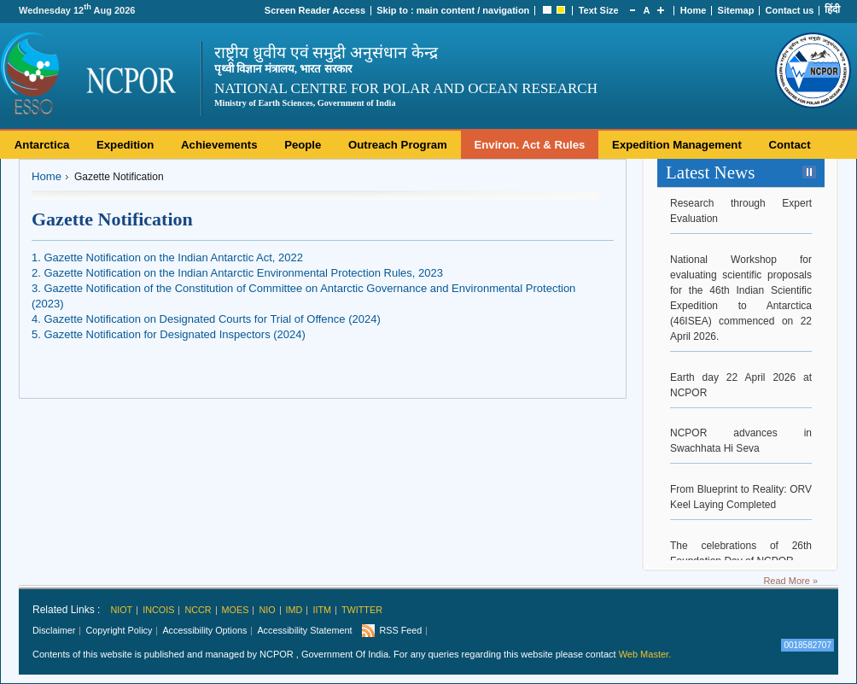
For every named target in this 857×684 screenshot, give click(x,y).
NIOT (121, 610)
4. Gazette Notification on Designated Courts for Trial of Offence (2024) (206, 319)
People (302, 144)
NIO (267, 610)
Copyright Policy (118, 630)
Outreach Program (397, 144)
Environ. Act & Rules (529, 144)
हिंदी (832, 9)
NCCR (197, 610)
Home (693, 10)
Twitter (361, 610)
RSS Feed (400, 630)
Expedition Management (677, 144)
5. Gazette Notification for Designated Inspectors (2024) (169, 334)
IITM (321, 610)
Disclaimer (53, 630)
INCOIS (158, 610)
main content (446, 10)
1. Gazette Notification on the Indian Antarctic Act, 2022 (167, 257)
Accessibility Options (204, 630)
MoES (235, 610)
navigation (505, 10)
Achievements (219, 144)
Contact (789, 144)
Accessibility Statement (304, 630)
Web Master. (645, 654)
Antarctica (42, 144)
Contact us (790, 10)
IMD (294, 610)
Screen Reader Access (315, 10)
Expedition (125, 144)
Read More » (790, 581)
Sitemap (736, 10)
